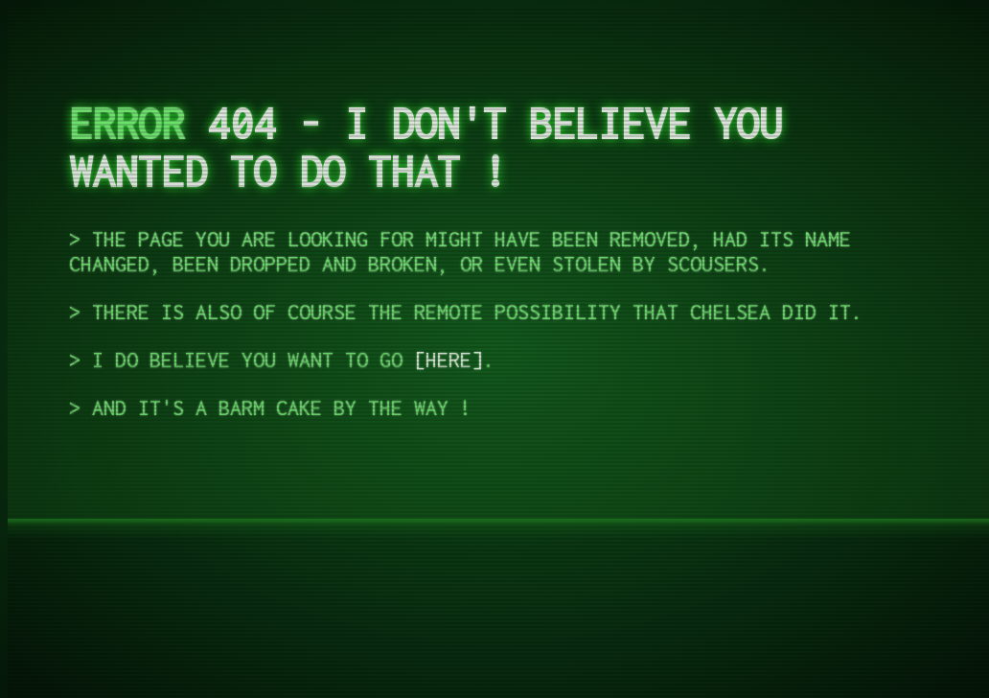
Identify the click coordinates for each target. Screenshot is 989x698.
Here (449, 359)
